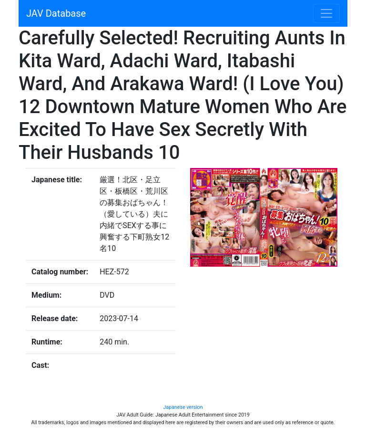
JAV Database (56, 13)
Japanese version (183, 407)
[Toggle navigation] (326, 13)
